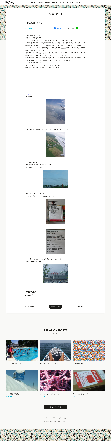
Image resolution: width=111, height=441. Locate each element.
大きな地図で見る (30, 94)
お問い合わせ (62, 418)
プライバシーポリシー (51, 418)
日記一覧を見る (55, 306)
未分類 (29, 295)
